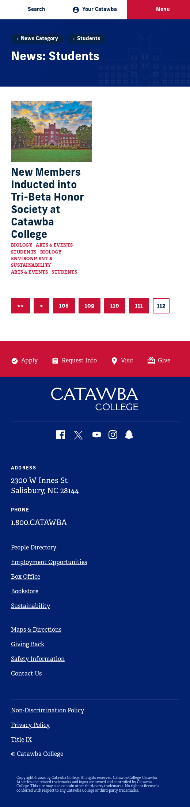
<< (20, 305)
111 (139, 305)
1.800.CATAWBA (39, 522)
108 (64, 305)
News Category (39, 39)
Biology (22, 245)
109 (89, 305)
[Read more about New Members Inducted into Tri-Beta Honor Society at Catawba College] (51, 131)
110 (114, 305)
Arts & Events (54, 245)
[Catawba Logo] (95, 399)
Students (88, 39)
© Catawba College (37, 754)
